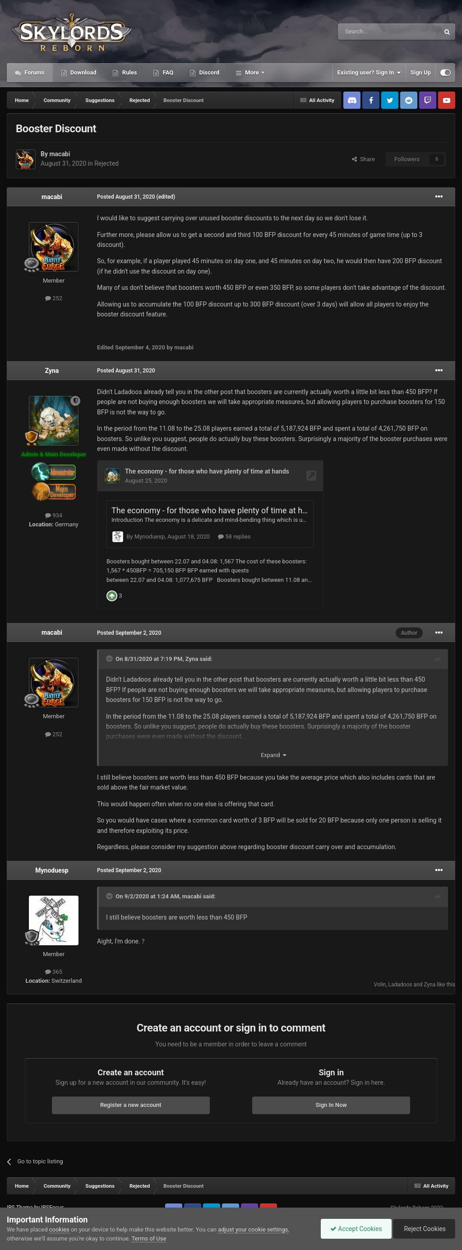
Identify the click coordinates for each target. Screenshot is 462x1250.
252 (53, 298)
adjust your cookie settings (253, 1229)
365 (53, 956)
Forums (34, 72)
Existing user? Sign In (369, 72)
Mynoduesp (51, 854)
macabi (59, 154)
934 (53, 515)
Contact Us (28, 1200)
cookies (59, 1229)
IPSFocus (52, 1192)
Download (83, 72)
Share (363, 159)
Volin (380, 969)
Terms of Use (148, 1238)
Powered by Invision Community (416, 1200)
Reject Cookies (424, 1228)
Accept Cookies (356, 1228)
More (252, 72)
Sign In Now (331, 1089)
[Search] (367, 31)
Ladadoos (400, 969)
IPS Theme (20, 1192)
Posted (126, 197)
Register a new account (131, 1089)
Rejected (106, 163)
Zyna (52, 370)
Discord (208, 72)
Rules (128, 72)
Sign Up (421, 72)
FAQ (167, 72)
